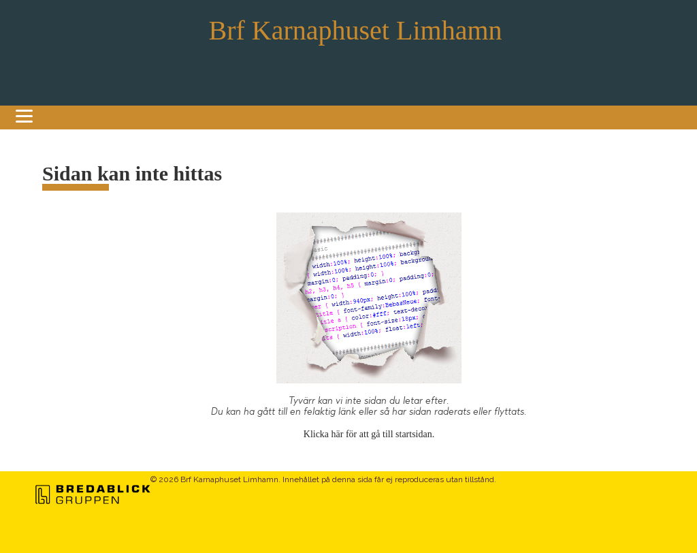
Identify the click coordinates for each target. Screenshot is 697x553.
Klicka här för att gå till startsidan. (369, 434)
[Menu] (24, 109)
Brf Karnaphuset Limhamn (355, 30)
